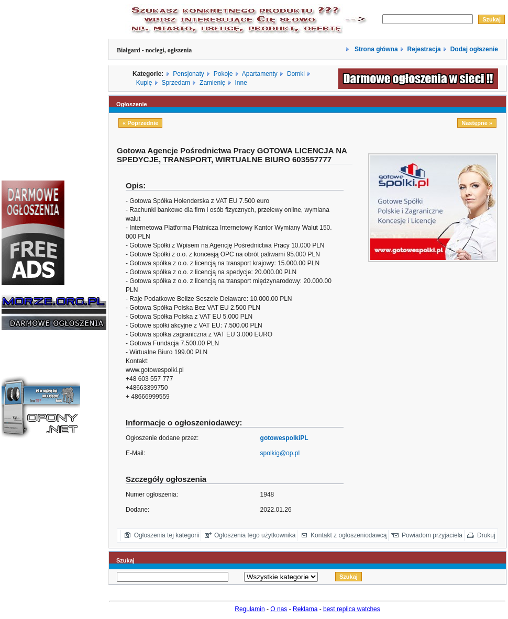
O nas (278, 609)
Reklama (305, 609)
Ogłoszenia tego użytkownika (254, 535)
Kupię (144, 82)
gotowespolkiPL (284, 438)
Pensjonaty (188, 73)
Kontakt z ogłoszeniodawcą (348, 535)
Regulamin (249, 609)
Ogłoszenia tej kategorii (167, 535)
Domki (296, 73)
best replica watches (351, 609)
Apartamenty (260, 73)
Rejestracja (424, 49)
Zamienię (212, 82)
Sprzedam (175, 82)
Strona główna (375, 49)
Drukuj (486, 535)
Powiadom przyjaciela (432, 535)
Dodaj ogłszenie (474, 49)
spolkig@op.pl (280, 453)
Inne (241, 82)
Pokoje (223, 73)
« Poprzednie (140, 123)
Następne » (476, 123)
